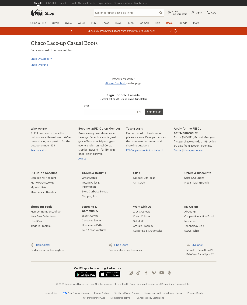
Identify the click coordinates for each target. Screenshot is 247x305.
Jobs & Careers (141, 211)
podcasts (169, 272)
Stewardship (191, 230)
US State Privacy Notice (127, 293)
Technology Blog (194, 225)
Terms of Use (50, 293)
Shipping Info (90, 196)
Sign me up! (154, 111)
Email (86, 105)
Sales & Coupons (194, 177)
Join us (82, 158)
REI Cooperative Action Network (145, 150)
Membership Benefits (43, 192)
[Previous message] (72, 31)
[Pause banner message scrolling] (175, 31)
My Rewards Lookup (43, 182)
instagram (130, 272)
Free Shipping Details (196, 182)
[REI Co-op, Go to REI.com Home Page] (36, 13)
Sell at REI (138, 221)
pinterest (154, 272)
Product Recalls (195, 293)
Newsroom (190, 221)
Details (143, 99)
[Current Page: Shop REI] (39, 3)
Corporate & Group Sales (147, 230)
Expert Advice (90, 215)
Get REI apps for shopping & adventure (97, 268)
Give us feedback (115, 83)
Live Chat (194, 245)
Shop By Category (41, 58)
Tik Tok (138, 272)
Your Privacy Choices (76, 293)
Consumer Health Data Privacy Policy (163, 293)
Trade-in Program (41, 225)
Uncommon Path (92, 225)
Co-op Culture (141, 216)
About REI (190, 211)
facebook (146, 272)
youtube (161, 272)
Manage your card (193, 150)
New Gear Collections (43, 216)
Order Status (89, 177)
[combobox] (129, 12)
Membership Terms (120, 297)
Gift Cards (139, 182)
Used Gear (37, 221)
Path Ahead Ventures (94, 229)
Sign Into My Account (43, 177)
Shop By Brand (39, 64)
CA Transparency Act (94, 297)
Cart (211, 13)
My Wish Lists (38, 187)
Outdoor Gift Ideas (144, 177)
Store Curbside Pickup (95, 191)
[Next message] (171, 31)
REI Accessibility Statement (150, 297)
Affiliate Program (143, 225)
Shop (49, 13)
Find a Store (118, 245)
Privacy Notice (101, 293)
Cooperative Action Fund (199, 216)
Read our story (39, 150)
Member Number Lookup (46, 211)
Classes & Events (91, 220)
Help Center (40, 245)
